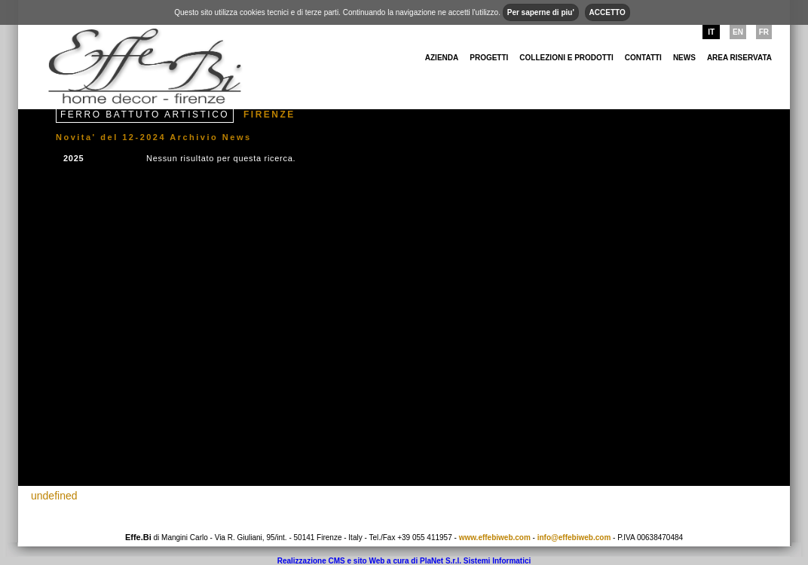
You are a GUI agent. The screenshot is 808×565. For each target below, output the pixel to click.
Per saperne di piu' (540, 12)
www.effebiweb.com (495, 537)
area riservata (739, 57)
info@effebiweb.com (574, 537)
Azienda (441, 57)
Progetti (489, 57)
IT (711, 32)
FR (764, 32)
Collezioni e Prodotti (566, 57)
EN (738, 32)
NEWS (684, 57)
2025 (73, 158)
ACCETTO (607, 12)
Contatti (643, 57)
